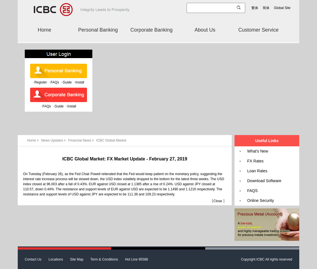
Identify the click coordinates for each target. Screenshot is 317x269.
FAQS (252, 190)
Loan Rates (257, 171)
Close (217, 201)
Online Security (260, 200)
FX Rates (255, 161)
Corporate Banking (151, 30)
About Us (205, 30)
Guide (67, 82)
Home (44, 30)
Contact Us (33, 259)
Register (40, 82)
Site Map (76, 259)
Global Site (282, 8)
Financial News (81, 140)
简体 (266, 8)
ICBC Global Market (111, 140)
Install (79, 82)
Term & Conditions (104, 259)
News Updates (54, 140)
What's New (257, 151)
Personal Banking (98, 30)
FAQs (55, 82)
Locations (55, 259)
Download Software (264, 180)
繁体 (254, 8)
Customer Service (258, 30)
